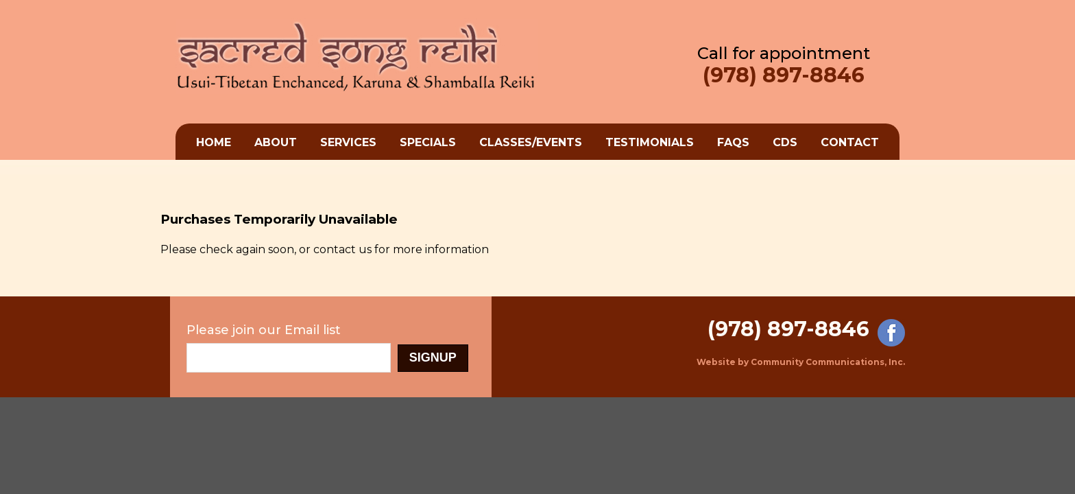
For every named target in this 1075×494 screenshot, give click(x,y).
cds (785, 142)
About (275, 142)
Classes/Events (530, 142)
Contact (850, 142)
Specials (428, 142)
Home (213, 142)
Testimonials (649, 142)
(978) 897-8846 (784, 75)
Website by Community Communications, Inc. (801, 362)
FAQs (733, 142)
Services (348, 142)
